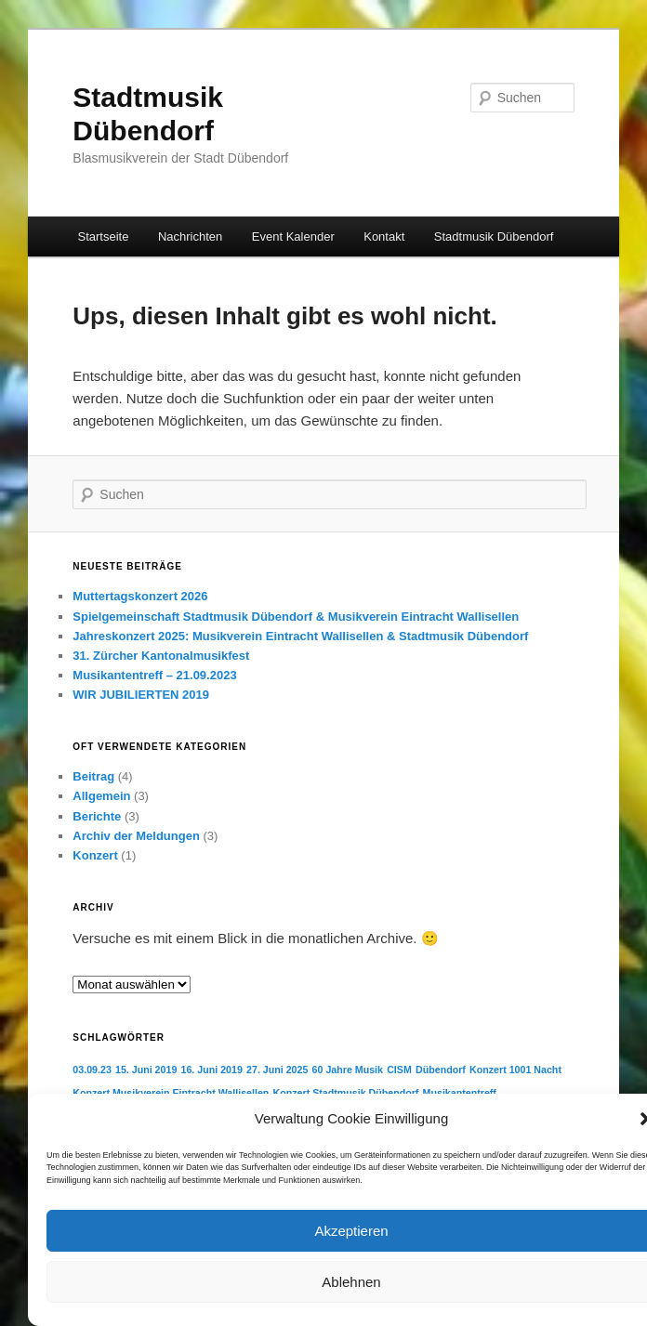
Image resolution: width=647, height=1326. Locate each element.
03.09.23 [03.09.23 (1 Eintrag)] (92, 1069)
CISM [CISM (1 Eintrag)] (399, 1069)
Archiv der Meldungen (136, 836)
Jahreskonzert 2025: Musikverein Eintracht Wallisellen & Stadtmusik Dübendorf (300, 636)
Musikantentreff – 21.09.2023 (154, 675)
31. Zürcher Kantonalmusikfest (161, 656)
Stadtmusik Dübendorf (494, 236)
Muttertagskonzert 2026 (140, 596)
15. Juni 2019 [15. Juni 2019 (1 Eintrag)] (146, 1069)
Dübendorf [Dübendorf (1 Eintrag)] (441, 1069)
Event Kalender (293, 236)
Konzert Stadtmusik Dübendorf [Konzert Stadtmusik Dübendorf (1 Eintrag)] (346, 1092)
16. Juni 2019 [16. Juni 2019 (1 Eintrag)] (212, 1069)
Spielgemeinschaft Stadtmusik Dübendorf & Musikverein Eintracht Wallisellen (296, 617)
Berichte (97, 816)
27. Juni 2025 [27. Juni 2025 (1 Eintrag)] (277, 1069)
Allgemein (101, 796)
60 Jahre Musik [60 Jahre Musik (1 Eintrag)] (347, 1069)
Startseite (103, 236)
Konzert (95, 855)
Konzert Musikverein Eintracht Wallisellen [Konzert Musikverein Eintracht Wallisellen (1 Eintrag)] (171, 1092)
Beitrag (93, 776)
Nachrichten (190, 236)
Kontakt (383, 236)
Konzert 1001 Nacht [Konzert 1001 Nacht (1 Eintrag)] (515, 1069)
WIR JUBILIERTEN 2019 (141, 695)
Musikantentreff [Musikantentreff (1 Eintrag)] (459, 1092)
